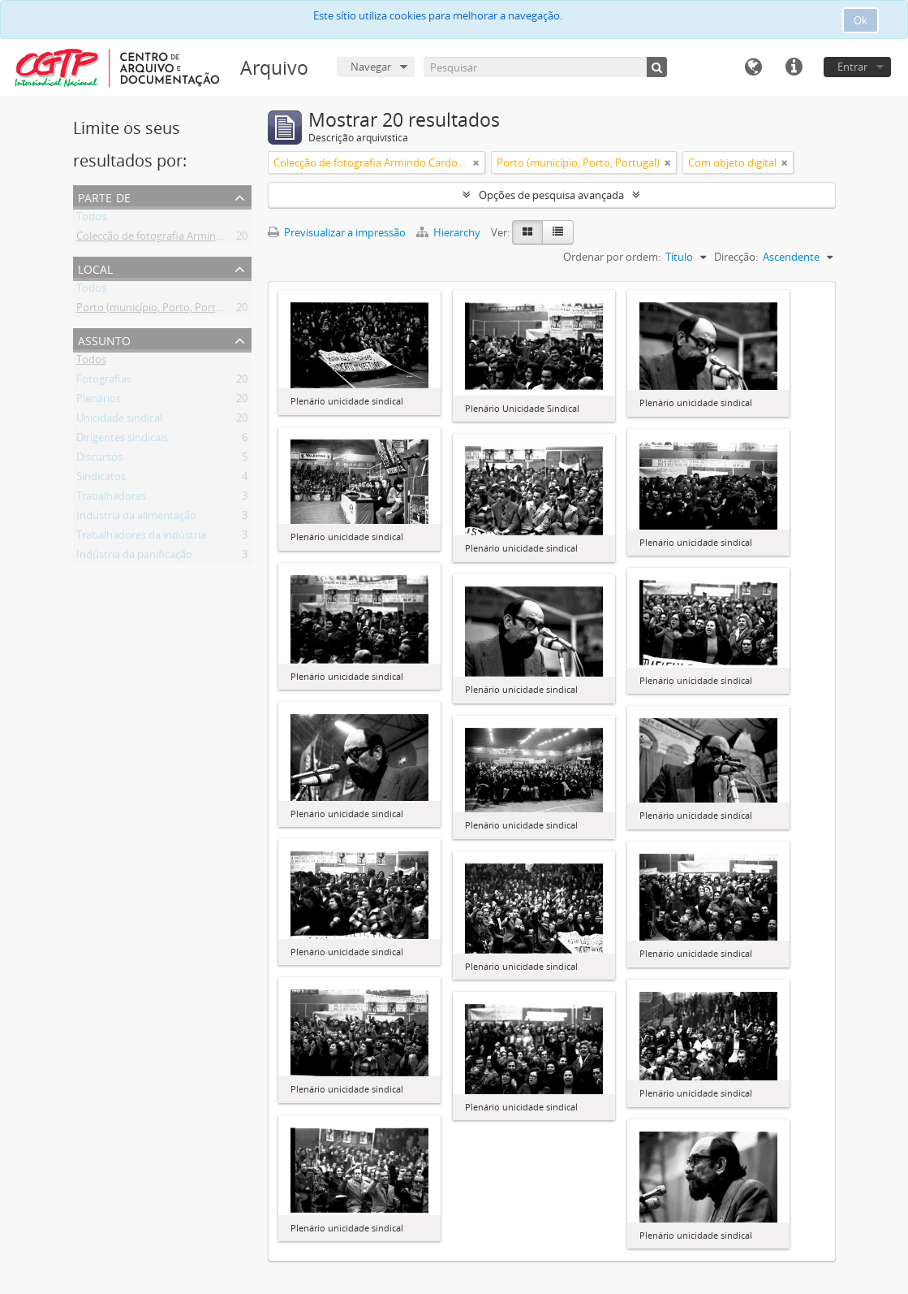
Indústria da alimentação (136, 518)
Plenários (98, 401)
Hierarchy (449, 232)
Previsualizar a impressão (337, 232)
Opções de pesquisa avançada (551, 195)
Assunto (104, 339)
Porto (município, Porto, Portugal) (157, 310)
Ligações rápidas (793, 67)
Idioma (753, 67)
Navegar (371, 66)
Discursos (99, 459)
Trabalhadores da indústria (141, 537)
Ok (860, 20)
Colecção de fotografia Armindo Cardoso (174, 239)
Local (95, 268)
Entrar (852, 66)
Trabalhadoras (111, 498)
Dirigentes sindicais (122, 440)
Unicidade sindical (119, 420)
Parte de (104, 196)
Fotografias (103, 381)
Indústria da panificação (134, 557)
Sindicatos (101, 479)
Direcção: (736, 256)
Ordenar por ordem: (612, 256)
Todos (91, 219)
